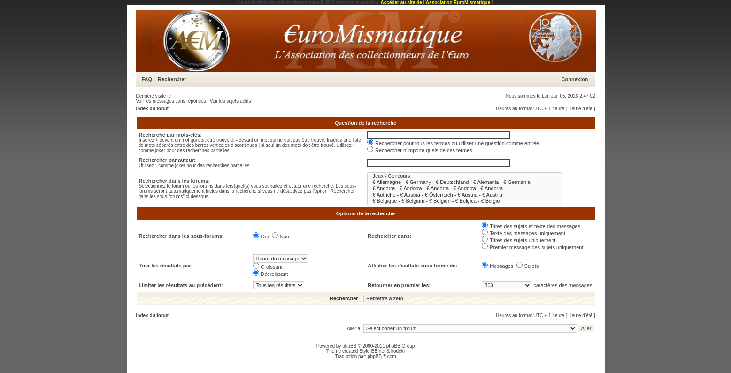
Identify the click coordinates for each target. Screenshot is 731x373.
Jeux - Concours (464, 176)
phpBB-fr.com (382, 356)
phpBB (349, 346)
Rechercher (172, 79)
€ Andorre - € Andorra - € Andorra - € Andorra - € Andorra (464, 188)
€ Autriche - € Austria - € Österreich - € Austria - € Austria (464, 195)
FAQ (147, 79)
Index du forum (153, 108)
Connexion (575, 79)
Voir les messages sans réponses (171, 101)
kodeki (398, 351)
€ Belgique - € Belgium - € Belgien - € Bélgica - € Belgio (464, 201)
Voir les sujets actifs (230, 101)
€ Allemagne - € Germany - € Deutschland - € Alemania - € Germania (464, 182)
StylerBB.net (372, 351)
